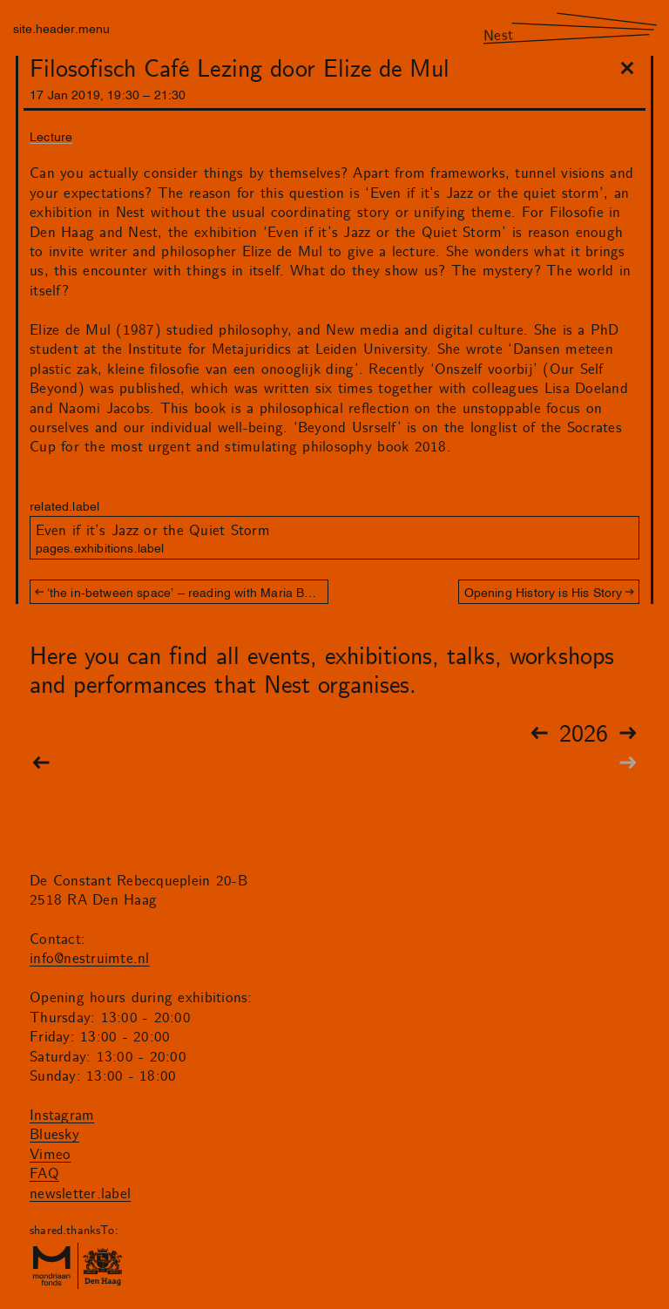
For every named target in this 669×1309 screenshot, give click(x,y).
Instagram (62, 1115)
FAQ (44, 1174)
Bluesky (54, 1134)
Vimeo (50, 1154)
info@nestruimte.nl (90, 958)
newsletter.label (80, 1194)
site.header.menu (61, 27)
